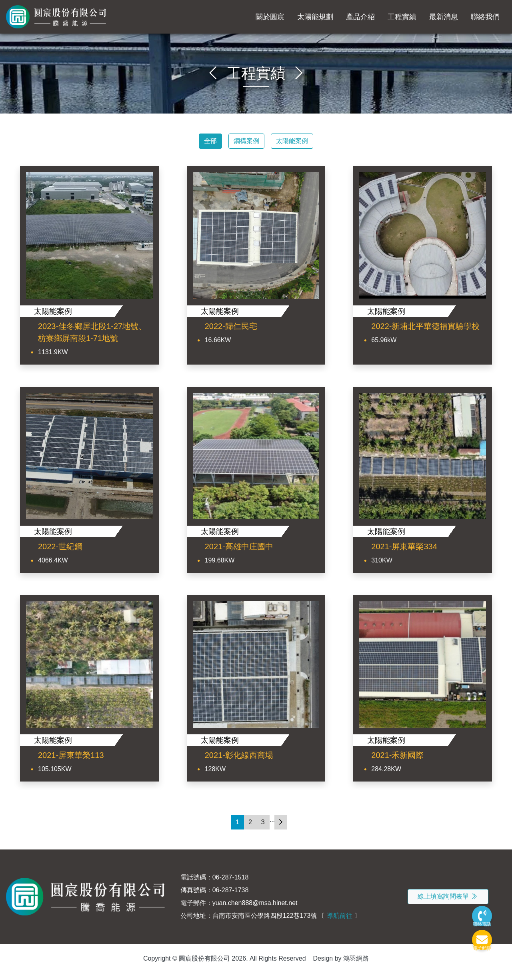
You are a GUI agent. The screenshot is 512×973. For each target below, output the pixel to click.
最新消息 (443, 17)
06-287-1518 (230, 877)
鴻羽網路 (356, 958)
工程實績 (402, 17)
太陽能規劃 (315, 17)
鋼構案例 (246, 141)
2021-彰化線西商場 (239, 755)
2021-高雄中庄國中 (239, 546)
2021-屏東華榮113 (71, 755)
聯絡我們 (485, 17)
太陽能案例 (292, 141)
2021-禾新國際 (397, 755)
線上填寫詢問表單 (448, 896)
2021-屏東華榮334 (404, 546)
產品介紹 (360, 17)
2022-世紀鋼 (60, 546)
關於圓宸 (270, 17)
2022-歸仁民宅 (231, 326)
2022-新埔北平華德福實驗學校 (425, 326)
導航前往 (339, 915)
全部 (210, 141)
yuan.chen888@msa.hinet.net (255, 902)
